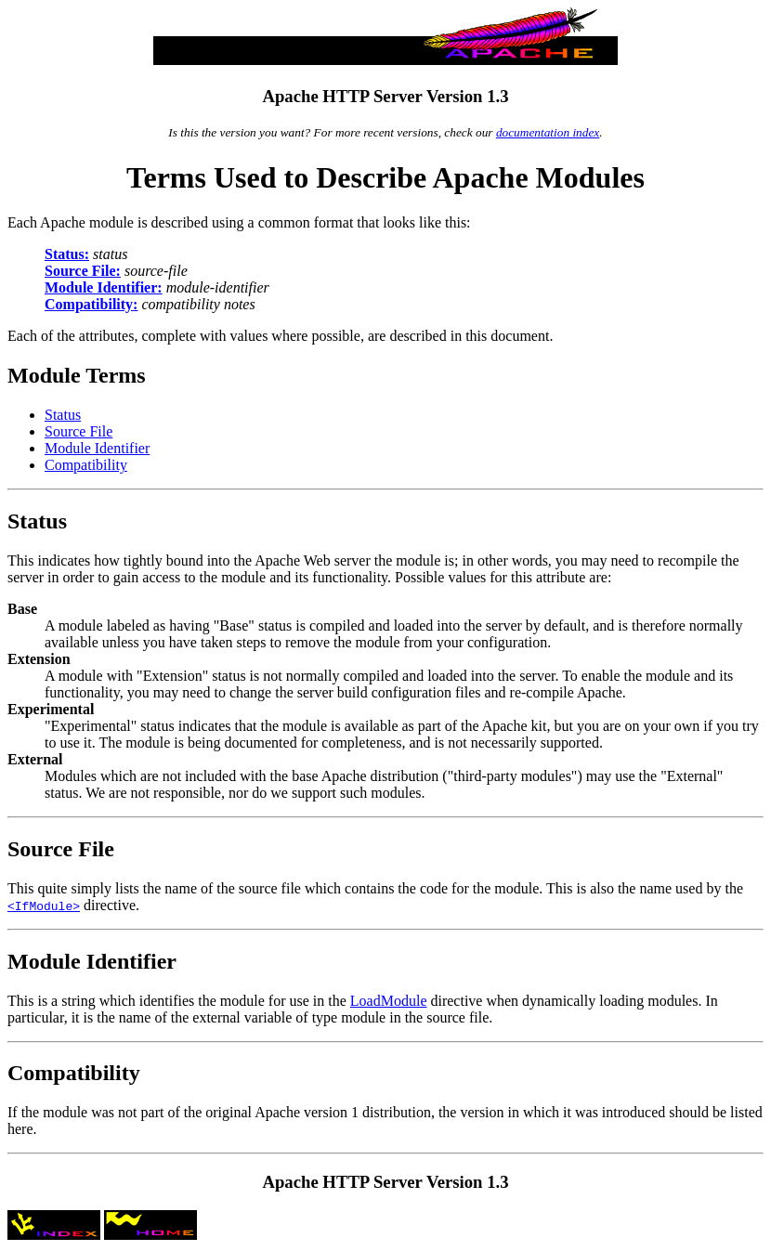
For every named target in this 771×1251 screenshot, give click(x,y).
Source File (78, 431)
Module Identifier (97, 448)
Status (63, 415)
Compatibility (86, 465)
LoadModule (388, 1001)
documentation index (547, 132)
